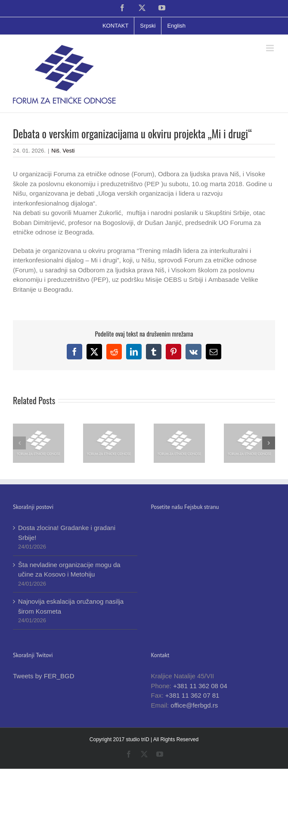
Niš (55, 150)
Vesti (68, 150)
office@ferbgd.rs (194, 705)
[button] (19, 443)
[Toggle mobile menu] (270, 48)
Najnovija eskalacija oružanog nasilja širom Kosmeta (71, 606)
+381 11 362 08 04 (200, 685)
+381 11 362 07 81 (192, 695)
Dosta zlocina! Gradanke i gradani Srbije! (66, 532)
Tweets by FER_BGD (43, 676)
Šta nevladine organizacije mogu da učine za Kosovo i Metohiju (69, 569)
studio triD (138, 739)
